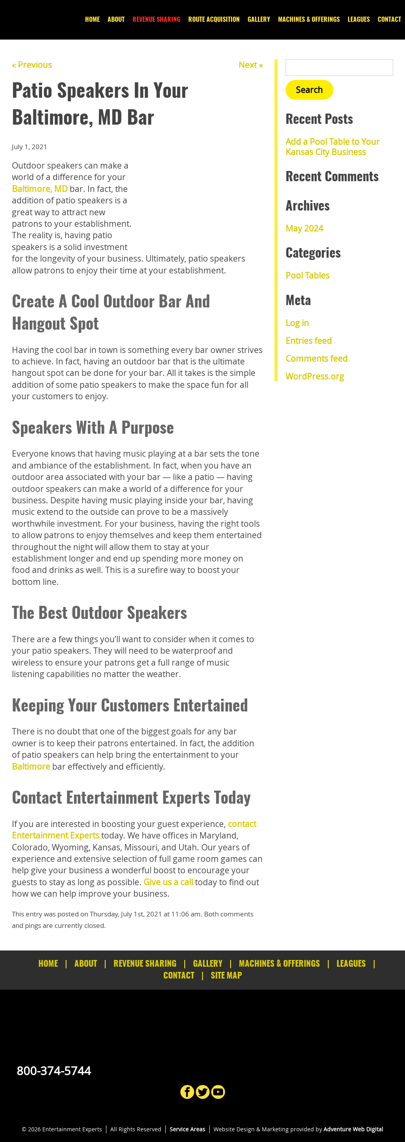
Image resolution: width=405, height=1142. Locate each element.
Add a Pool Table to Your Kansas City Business (333, 146)
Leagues (359, 20)
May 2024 (304, 228)
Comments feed (317, 358)
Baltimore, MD (40, 188)
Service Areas (187, 1129)
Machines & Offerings (309, 20)
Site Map (226, 976)
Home (92, 20)
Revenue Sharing (156, 20)
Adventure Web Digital (353, 1129)
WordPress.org (315, 376)
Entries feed (309, 340)
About (116, 20)
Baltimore (31, 766)
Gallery (259, 20)
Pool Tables (307, 275)
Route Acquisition (214, 20)
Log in (297, 322)
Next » (250, 64)
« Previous (32, 64)
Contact (389, 20)
